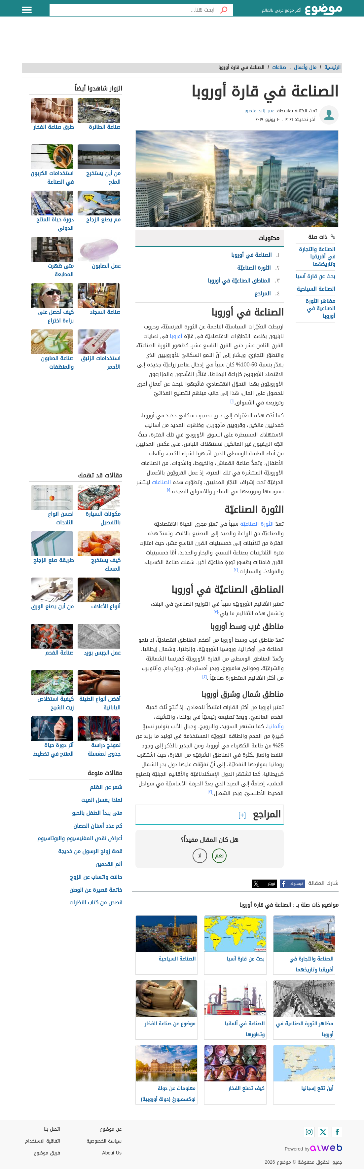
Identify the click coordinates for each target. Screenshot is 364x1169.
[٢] (236, 570)
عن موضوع (111, 1129)
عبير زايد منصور (259, 110)
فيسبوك (296, 883)
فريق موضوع (47, 1153)
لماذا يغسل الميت (101, 800)
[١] (232, 401)
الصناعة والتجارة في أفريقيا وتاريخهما (317, 256)
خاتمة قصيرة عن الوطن (95, 890)
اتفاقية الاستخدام (42, 1141)
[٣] (216, 612)
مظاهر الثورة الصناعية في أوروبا (320, 308)
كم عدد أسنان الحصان (97, 826)
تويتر (271, 883)
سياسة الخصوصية (104, 1141)
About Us (112, 1153)
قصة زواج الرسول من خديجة (90, 851)
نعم (219, 855)
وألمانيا (275, 726)
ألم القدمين (108, 864)
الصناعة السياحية (316, 289)
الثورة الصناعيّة (257, 524)
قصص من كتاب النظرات (95, 903)
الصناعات (161, 482)
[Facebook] (337, 1132)
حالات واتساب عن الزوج (96, 877)
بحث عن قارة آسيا (315, 276)
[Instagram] (309, 1132)
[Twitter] (323, 1132)
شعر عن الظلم (106, 787)
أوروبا (176, 336)
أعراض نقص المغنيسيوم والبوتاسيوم (79, 839)
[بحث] (224, 10)
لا (199, 855)
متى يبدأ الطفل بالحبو (97, 813)
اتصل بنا (52, 1129)
